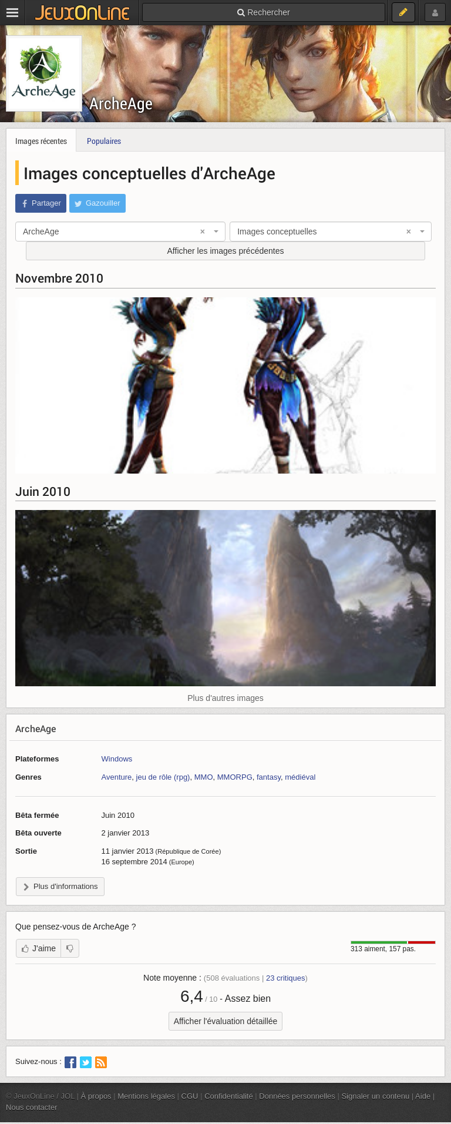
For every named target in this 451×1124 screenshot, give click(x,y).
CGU (189, 1096)
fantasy (269, 777)
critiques (285, 978)
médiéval (300, 777)
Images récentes (41, 140)
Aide (422, 1096)
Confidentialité (228, 1096)
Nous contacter (32, 1107)
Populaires (104, 140)
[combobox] (120, 231)
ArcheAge (121, 103)
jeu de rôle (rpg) (163, 777)
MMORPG (235, 777)
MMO (203, 777)
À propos (96, 1096)
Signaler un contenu (375, 1096)
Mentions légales (146, 1096)
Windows (116, 758)
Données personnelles (297, 1096)
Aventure (116, 777)
